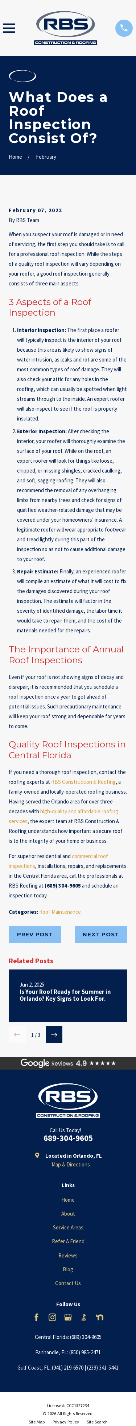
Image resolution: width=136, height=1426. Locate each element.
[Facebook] (36, 1317)
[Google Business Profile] (68, 1317)
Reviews (68, 1255)
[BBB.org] (84, 1317)
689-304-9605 (68, 1138)
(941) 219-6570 (67, 1367)
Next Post (101, 934)
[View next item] (54, 1034)
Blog (68, 1269)
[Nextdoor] (99, 1317)
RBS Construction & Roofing (83, 781)
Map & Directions (70, 1164)
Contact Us (68, 1283)
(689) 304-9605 (86, 1337)
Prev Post (35, 934)
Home (68, 1199)
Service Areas (68, 1227)
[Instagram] (52, 1317)
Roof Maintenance (60, 911)
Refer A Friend (68, 1241)
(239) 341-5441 (103, 1367)
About (68, 1213)
